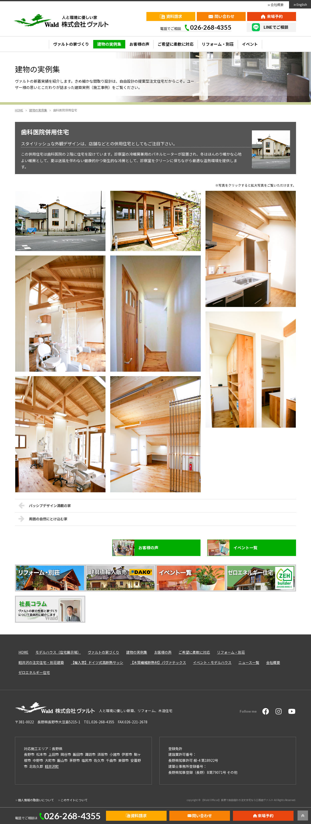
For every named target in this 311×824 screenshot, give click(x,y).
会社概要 (277, 4)
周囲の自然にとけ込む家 (42, 518)
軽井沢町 (52, 766)
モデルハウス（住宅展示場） (58, 652)
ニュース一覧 (248, 662)
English (302, 4)
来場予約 (275, 16)
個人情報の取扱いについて (36, 800)
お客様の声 (139, 44)
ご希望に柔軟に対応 (176, 44)
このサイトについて (74, 800)
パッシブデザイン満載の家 (44, 505)
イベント (250, 44)
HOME (23, 652)
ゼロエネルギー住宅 (34, 672)
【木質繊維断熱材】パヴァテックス (158, 662)
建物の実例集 (109, 44)
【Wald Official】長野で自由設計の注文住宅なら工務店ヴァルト (237, 800)
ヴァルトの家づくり (71, 44)
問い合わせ (224, 16)
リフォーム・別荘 (218, 44)
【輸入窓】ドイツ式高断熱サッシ (97, 662)
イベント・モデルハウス (212, 662)
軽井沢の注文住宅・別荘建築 (41, 662)
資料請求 (174, 16)
